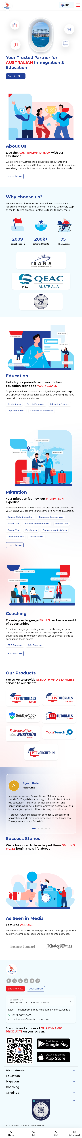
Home (11, 1133)
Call (33, 1133)
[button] (78, 5)
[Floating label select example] (41, 1001)
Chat (56, 1133)
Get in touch (74, 1133)
